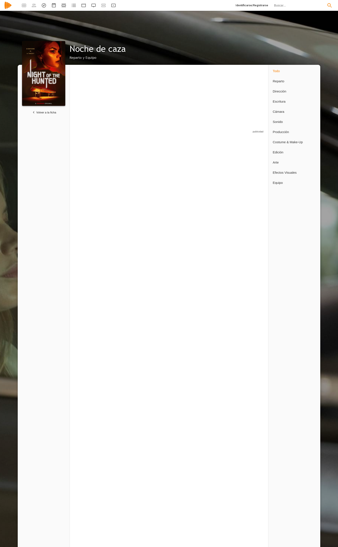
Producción (281, 132)
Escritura (279, 101)
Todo (276, 71)
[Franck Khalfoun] (90, 304)
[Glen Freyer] (90, 378)
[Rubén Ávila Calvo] (155, 378)
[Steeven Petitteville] (88, 452)
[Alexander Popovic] (123, 176)
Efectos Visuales (285, 172)
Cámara (278, 111)
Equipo (278, 182)
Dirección (279, 91)
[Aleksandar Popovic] (155, 176)
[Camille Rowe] (90, 176)
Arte (276, 162)
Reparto (278, 81)
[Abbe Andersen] (218, 231)
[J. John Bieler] (187, 176)
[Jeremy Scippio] (220, 176)
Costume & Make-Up (288, 142)
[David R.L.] (185, 378)
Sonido (278, 122)
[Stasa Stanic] (187, 231)
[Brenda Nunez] (155, 231)
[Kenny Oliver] (123, 304)
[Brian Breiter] (250, 176)
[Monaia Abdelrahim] (90, 231)
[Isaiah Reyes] (123, 231)
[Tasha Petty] (153, 304)
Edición (278, 152)
